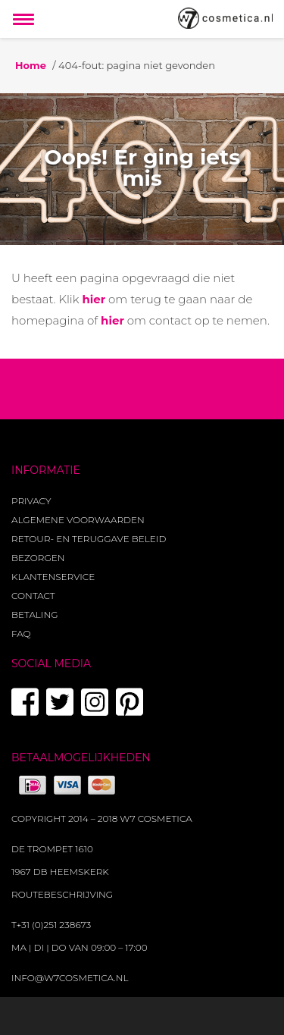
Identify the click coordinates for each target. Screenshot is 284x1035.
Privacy (31, 501)
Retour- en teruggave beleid (88, 538)
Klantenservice (53, 576)
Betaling (34, 614)
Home (30, 65)
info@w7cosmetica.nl (70, 977)
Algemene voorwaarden (78, 519)
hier (93, 299)
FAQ (21, 633)
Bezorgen (37, 557)
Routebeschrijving (62, 894)
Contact (33, 595)
